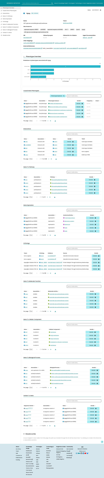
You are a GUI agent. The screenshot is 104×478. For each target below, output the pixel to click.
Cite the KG (29, 470)
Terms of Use (29, 468)
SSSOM (48, 457)
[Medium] (79, 453)
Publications (19, 457)
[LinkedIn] (83, 453)
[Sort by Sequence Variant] (34, 405)
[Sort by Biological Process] (60, 367)
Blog (68, 451)
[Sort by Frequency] (93, 100)
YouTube (69, 455)
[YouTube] (85, 453)
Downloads (29, 453)
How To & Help (29, 463)
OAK (47, 459)
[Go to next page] (47, 121)
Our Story (18, 449)
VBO (37, 462)
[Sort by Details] (81, 100)
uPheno (38, 453)
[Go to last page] (50, 121)
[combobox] (37, 3)
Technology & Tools (80, 3)
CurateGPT (49, 466)
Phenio (38, 457)
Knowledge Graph (63, 3)
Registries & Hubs (91, 3)
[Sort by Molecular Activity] (58, 291)
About (56, 3)
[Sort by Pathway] (55, 177)
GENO (37, 464)
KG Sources (29, 474)
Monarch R (29, 459)
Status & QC (29, 461)
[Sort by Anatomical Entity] (73, 215)
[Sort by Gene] (27, 100)
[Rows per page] (31, 121)
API (27, 455)
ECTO (37, 468)
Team (17, 451)
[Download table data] (55, 121)
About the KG (29, 472)
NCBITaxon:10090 (67, 23)
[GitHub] (81, 453)
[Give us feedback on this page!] (102, 442)
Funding (18, 460)
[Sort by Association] (46, 100)
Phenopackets (50, 468)
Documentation (30, 466)
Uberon (38, 451)
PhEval (48, 453)
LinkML (47, 455)
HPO (37, 455)
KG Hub (58, 454)
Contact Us (19, 455)
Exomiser (48, 450)
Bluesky (69, 457)
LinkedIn (69, 453)
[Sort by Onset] (99, 100)
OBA (37, 460)
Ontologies (72, 3)
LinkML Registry (60, 459)
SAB (17, 453)
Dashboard (29, 450)
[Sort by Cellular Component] (60, 329)
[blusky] (87, 453)
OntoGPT (48, 463)
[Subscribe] (76, 453)
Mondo (38, 449)
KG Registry (59, 457)
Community (99, 3)
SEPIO (37, 466)
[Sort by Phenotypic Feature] (60, 100)
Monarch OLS (59, 449)
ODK (47, 461)
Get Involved (70, 449)
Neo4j (28, 457)
